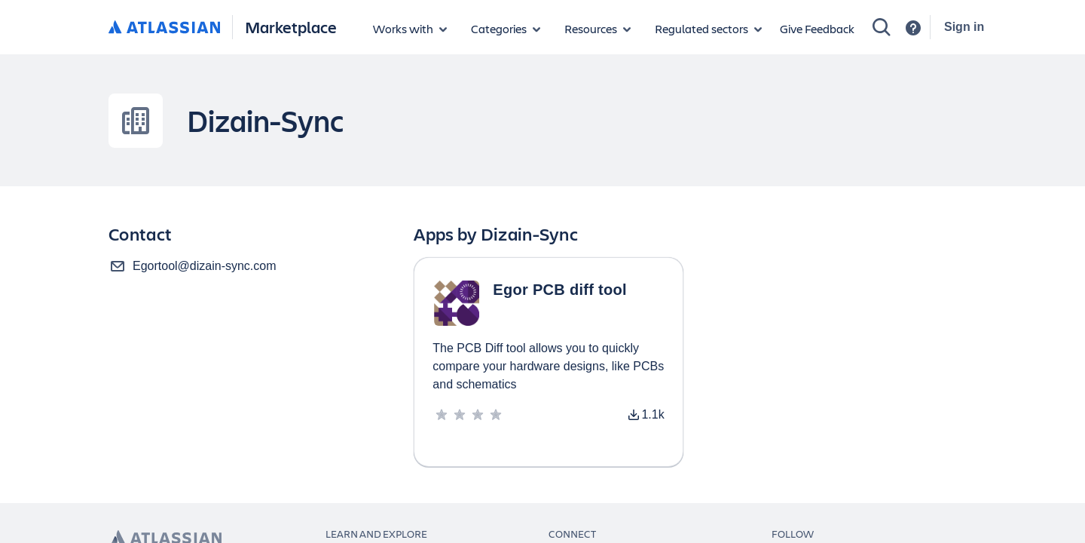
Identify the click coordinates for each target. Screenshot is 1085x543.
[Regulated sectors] (708, 28)
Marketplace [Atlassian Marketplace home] (291, 27)
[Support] (913, 27)
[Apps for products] (410, 28)
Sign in (964, 26)
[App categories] (505, 28)
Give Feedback (817, 28)
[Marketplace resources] (597, 28)
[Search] (881, 27)
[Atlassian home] (164, 28)
